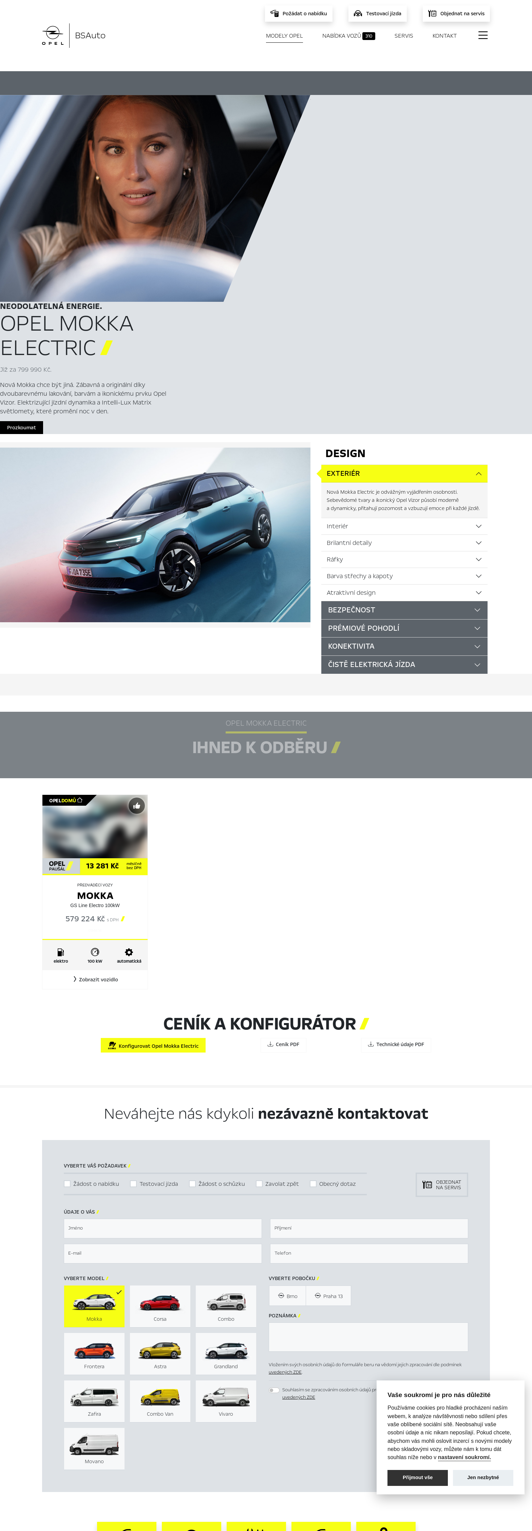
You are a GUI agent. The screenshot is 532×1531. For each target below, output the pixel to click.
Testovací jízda (158, 993)
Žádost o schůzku (221, 993)
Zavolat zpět (282, 993)
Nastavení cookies (320, 1440)
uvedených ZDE (285, 1181)
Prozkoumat (332, 228)
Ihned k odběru (234, 82)
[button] (95, 788)
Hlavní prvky (168, 82)
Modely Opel (284, 36)
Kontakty (179, 1483)
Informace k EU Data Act (328, 1472)
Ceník (350, 82)
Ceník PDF (283, 853)
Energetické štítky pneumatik (333, 1461)
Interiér (337, 334)
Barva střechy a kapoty (360, 384)
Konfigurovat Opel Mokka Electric (153, 854)
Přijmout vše (418, 1477)
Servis (404, 36)
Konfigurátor (300, 82)
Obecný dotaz (337, 993)
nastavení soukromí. (464, 1457)
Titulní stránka (186, 1440)
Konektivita (351, 455)
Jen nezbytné (483, 1477)
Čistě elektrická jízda (371, 473)
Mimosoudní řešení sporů (328, 1451)
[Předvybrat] (137, 614)
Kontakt (445, 36)
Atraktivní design (351, 401)
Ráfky (335, 368)
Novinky (178, 1472)
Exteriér (343, 282)
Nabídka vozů (348, 36)
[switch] (274, 1199)
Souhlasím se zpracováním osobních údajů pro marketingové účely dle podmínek (367, 1202)
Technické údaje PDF (396, 853)
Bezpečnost (351, 418)
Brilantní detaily (349, 351)
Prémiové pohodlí (363, 437)
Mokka (95, 704)
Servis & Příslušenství (193, 1461)
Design (345, 262)
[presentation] (320, 1249)
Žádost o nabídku (96, 993)
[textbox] (163, 1037)
